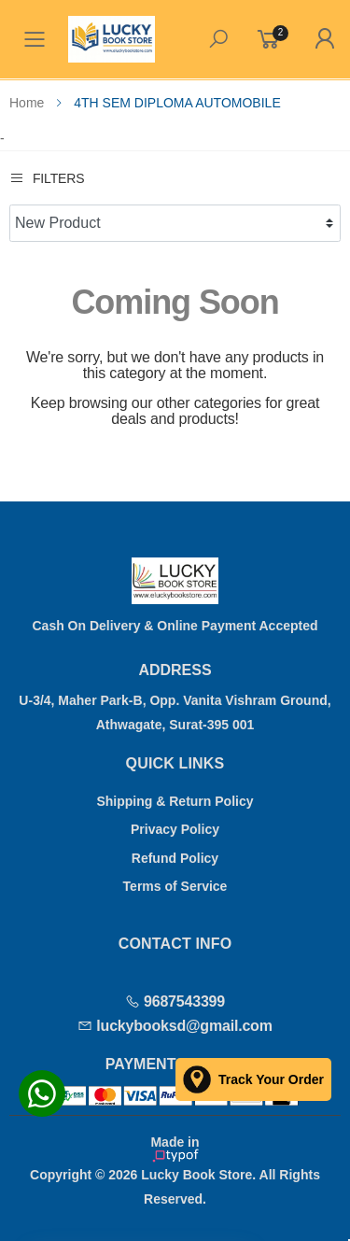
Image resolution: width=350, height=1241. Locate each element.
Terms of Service (175, 886)
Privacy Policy (175, 829)
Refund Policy (175, 858)
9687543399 (175, 1001)
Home (26, 102)
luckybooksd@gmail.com (174, 1026)
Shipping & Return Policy (174, 801)
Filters (46, 178)
